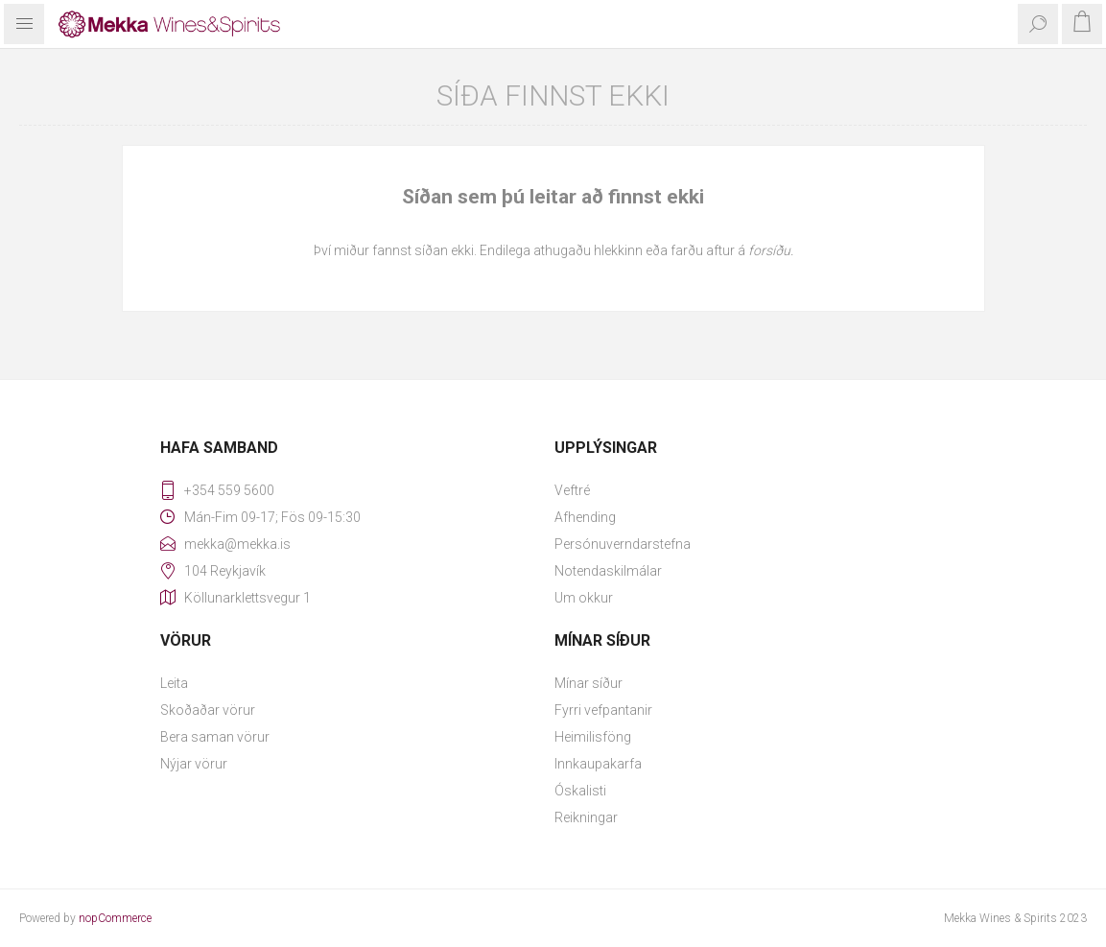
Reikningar (586, 817)
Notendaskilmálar (608, 571)
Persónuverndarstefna (622, 544)
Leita (174, 683)
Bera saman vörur (215, 737)
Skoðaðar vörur (207, 710)
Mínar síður (588, 683)
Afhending (585, 517)
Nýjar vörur (193, 763)
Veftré (572, 490)
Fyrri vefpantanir (603, 710)
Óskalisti (580, 790)
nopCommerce (115, 918)
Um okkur (583, 597)
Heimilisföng (592, 737)
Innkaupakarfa (598, 763)
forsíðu (769, 250)
